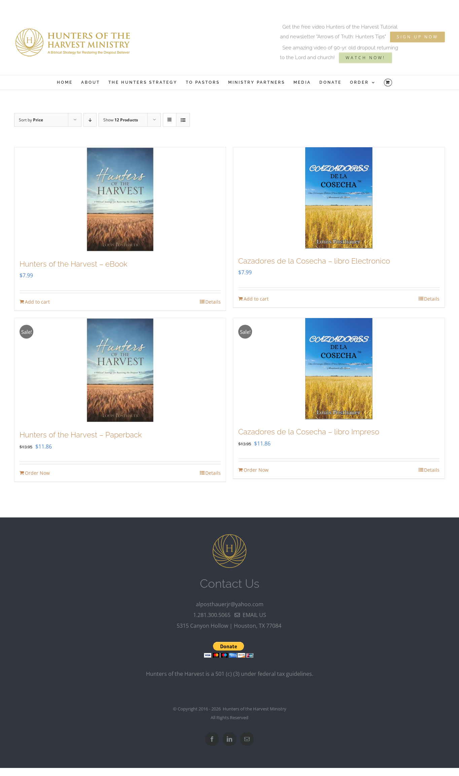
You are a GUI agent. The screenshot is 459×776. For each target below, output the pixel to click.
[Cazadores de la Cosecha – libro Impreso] (339, 368)
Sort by (31, 120)
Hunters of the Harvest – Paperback (81, 434)
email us (250, 615)
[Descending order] (90, 120)
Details (213, 302)
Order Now (37, 473)
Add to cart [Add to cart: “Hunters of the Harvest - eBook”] (37, 302)
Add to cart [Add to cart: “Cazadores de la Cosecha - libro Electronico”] (256, 299)
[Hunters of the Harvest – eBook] (120, 199)
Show (120, 120)
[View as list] (182, 119)
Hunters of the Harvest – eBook (73, 264)
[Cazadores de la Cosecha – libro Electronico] (339, 197)
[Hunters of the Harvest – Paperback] (120, 370)
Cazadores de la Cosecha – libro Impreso (308, 431)
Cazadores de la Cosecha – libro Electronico (314, 261)
